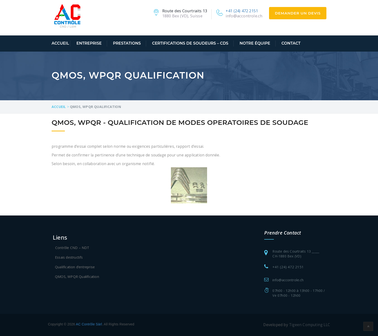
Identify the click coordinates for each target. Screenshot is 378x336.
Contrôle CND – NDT (72, 247)
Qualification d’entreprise (75, 267)
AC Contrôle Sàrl (89, 324)
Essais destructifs (69, 257)
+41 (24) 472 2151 (242, 10)
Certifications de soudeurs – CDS (190, 43)
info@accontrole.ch (244, 16)
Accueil (60, 43)
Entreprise (89, 43)
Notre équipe (255, 43)
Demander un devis (298, 13)
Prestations (127, 43)
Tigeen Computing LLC (309, 324)
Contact (290, 43)
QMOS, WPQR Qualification (77, 276)
